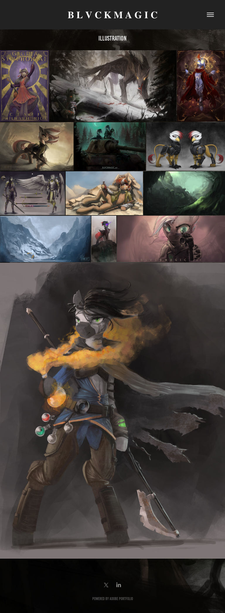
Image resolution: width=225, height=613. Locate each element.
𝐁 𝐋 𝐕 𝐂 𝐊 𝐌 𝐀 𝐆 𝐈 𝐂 (113, 15)
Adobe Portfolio (121, 599)
